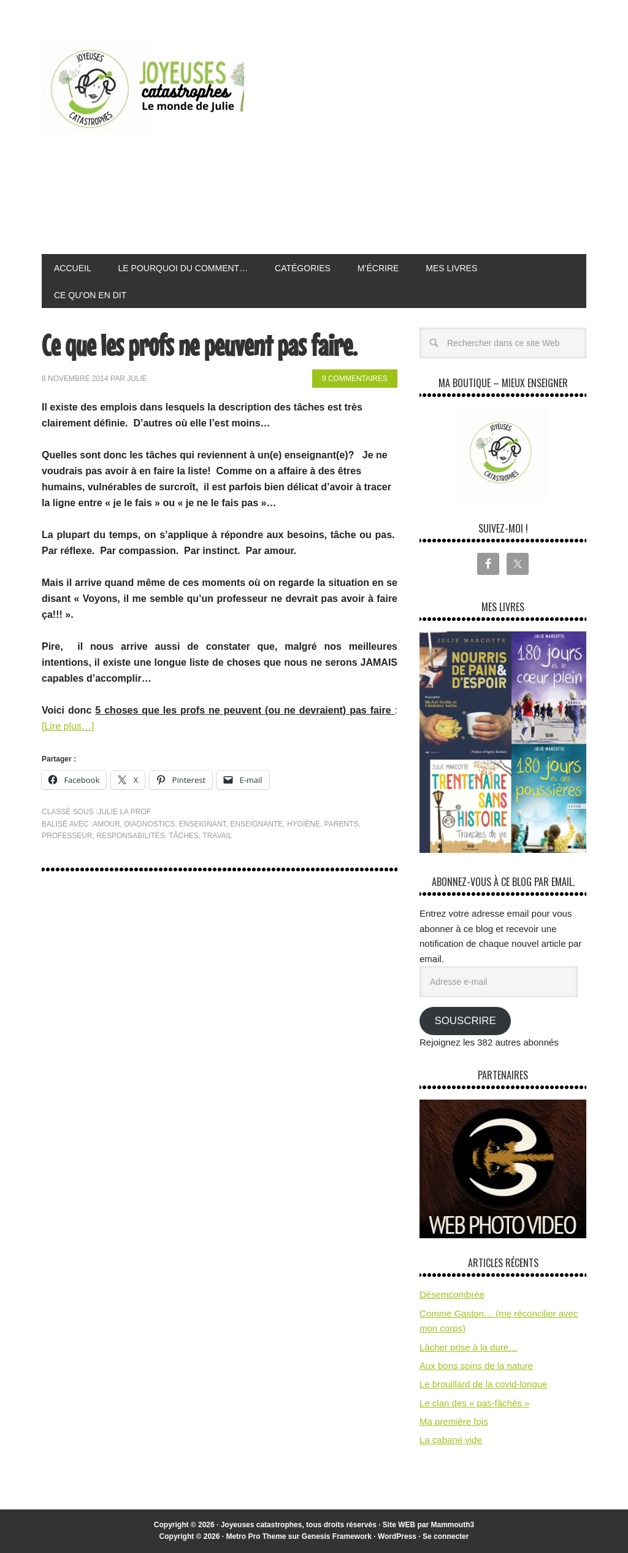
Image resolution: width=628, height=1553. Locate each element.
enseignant (202, 824)
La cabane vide (450, 1440)
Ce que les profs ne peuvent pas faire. (199, 345)
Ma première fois (453, 1421)
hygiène (303, 824)
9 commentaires (355, 378)
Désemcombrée (451, 1294)
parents (341, 824)
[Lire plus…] (68, 726)
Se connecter (446, 1536)
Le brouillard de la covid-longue (483, 1384)
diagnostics (149, 824)
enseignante (256, 824)
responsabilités (130, 835)
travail (217, 835)
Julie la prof (124, 811)
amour (106, 824)
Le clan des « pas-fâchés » (474, 1403)
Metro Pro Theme (256, 1536)
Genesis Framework (337, 1536)
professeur (67, 835)
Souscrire (465, 1021)
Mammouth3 (453, 1524)
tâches (184, 835)
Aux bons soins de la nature (476, 1365)
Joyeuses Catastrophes (143, 88)
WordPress (397, 1536)
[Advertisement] (440, 143)
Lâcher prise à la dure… (468, 1347)
